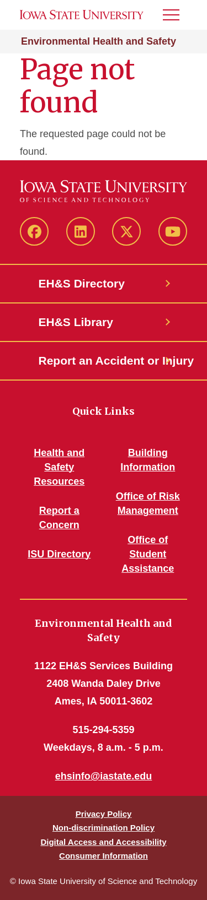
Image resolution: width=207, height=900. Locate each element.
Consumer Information (103, 855)
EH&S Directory (82, 283)
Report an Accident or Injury (104, 360)
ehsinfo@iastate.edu (103, 776)
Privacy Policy (104, 813)
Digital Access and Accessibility (103, 842)
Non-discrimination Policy (103, 827)
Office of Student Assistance (147, 554)
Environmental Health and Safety (98, 41)
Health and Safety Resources (59, 467)
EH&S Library (76, 322)
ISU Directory (59, 554)
